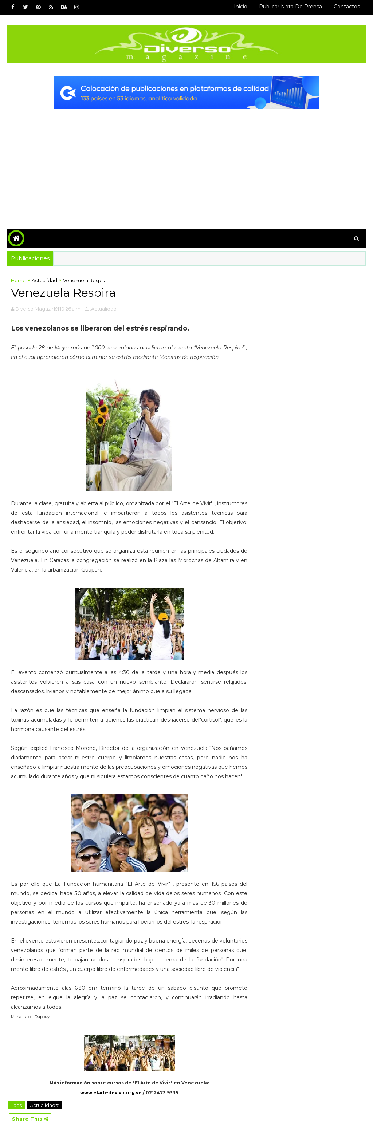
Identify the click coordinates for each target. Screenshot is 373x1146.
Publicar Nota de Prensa (290, 6)
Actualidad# (44, 1105)
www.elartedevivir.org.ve (111, 1092)
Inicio (240, 6)
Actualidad (44, 280)
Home (18, 280)
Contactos (347, 6)
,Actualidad (103, 309)
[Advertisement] (187, 164)
